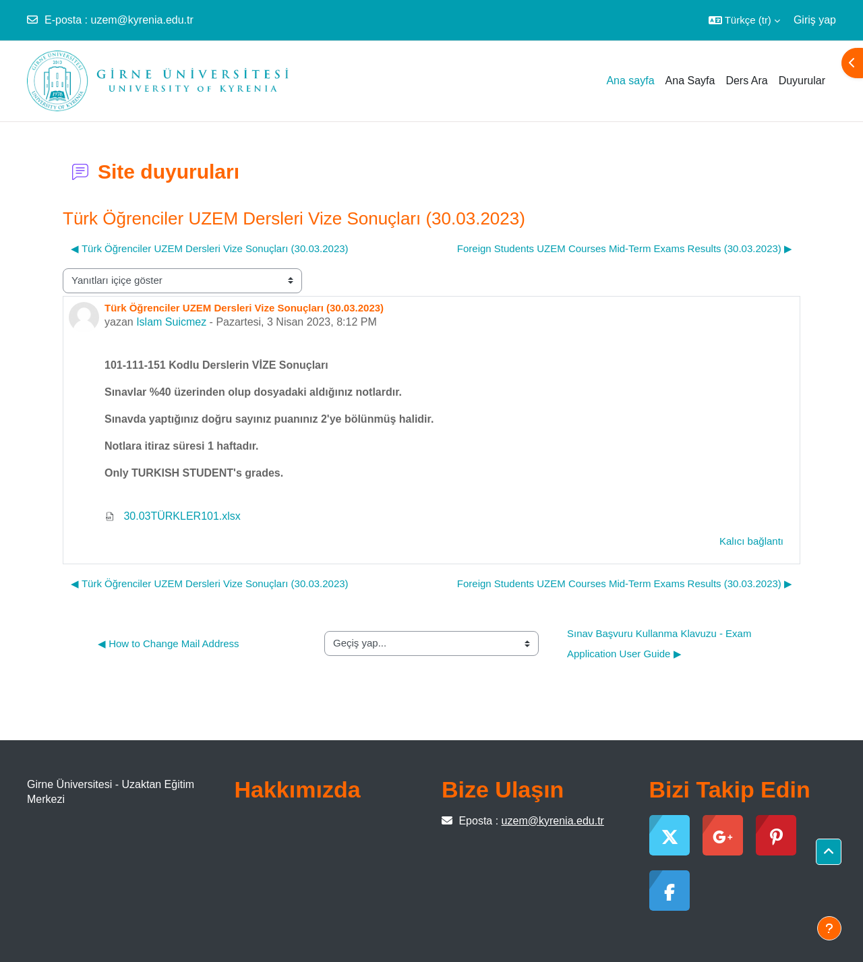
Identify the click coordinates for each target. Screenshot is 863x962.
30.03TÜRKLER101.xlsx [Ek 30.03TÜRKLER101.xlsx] (173, 516)
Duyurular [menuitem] (802, 80)
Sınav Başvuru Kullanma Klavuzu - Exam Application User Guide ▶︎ (660, 643)
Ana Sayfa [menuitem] (690, 80)
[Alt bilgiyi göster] (829, 928)
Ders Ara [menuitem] (746, 80)
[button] (744, 20)
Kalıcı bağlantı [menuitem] (751, 541)
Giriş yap (815, 20)
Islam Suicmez (171, 322)
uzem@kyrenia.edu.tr (141, 20)
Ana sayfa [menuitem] (630, 80)
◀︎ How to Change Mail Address (168, 643)
